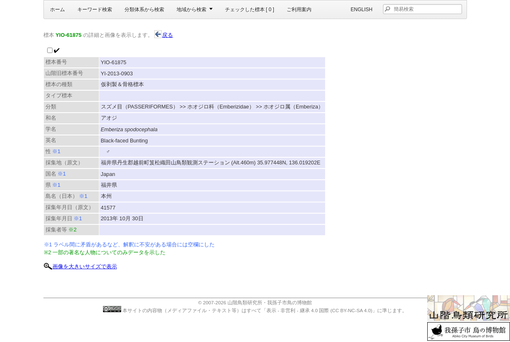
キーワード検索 (94, 9)
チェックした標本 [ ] (249, 9)
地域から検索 (191, 9)
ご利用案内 (299, 9)
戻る (163, 35)
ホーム (57, 9)
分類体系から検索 (144, 9)
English (362, 9)
